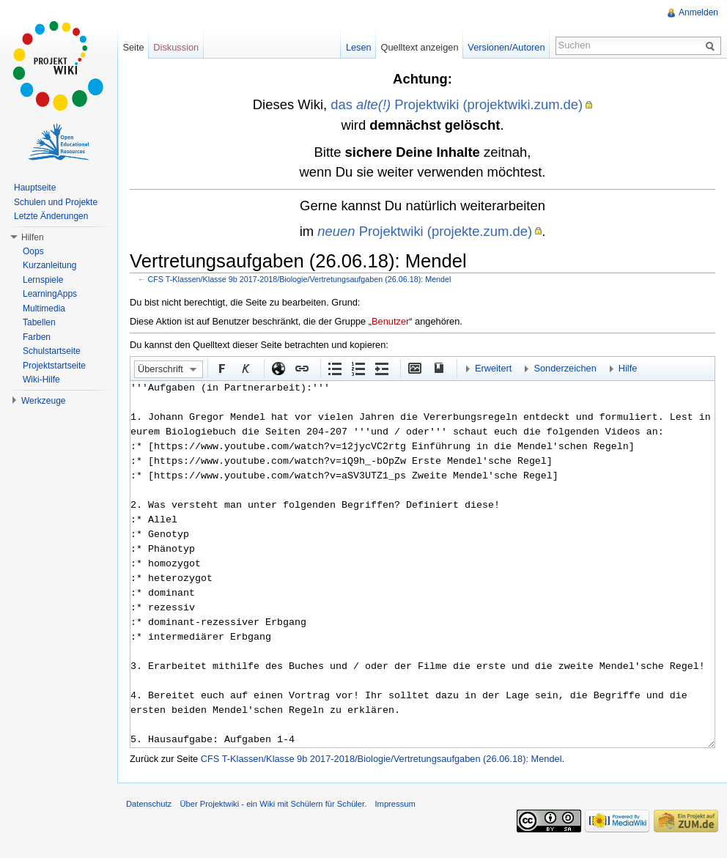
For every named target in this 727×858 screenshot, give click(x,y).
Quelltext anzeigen (420, 47)
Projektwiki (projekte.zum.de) (424, 231)
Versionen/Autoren (506, 47)
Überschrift (160, 368)
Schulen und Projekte (55, 202)
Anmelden (698, 12)
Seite (133, 47)
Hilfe (628, 368)
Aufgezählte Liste (334, 368)
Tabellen (39, 322)
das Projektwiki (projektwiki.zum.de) (457, 104)
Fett (221, 368)
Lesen (359, 47)
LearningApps (50, 294)
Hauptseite (35, 187)
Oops (33, 251)
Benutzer (390, 321)
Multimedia (44, 308)
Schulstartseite (52, 351)
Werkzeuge (43, 401)
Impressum (394, 803)
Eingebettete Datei (414, 368)
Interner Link (301, 368)
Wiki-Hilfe (41, 379)
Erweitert (493, 368)
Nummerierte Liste (357, 368)
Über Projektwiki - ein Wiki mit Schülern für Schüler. (273, 803)
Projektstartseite (54, 365)
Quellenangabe (437, 368)
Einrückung (381, 368)
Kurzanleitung (49, 265)
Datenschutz (148, 803)
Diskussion (176, 47)
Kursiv (245, 368)
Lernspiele (43, 280)
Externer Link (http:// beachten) (278, 368)
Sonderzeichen (565, 368)
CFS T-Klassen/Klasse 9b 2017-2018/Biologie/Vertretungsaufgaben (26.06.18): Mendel (299, 279)
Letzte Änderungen (51, 216)
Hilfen (32, 237)
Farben (37, 337)
